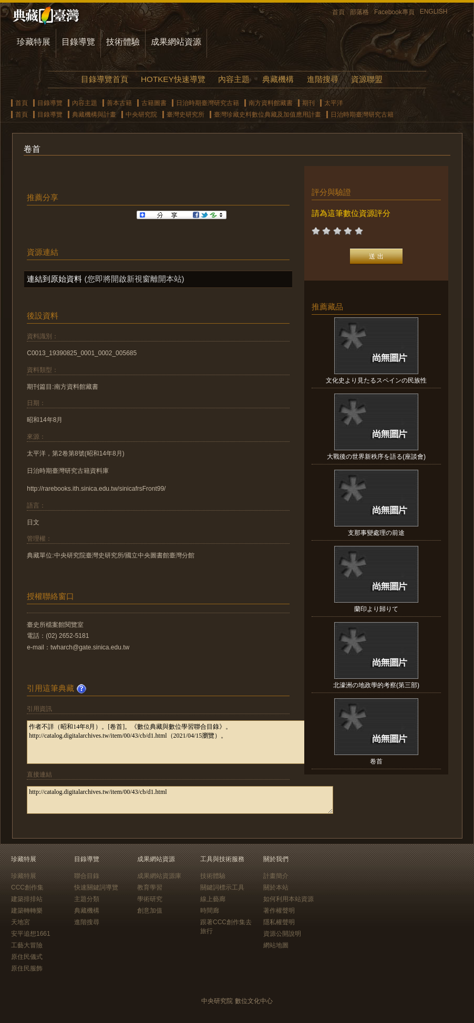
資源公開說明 (282, 933)
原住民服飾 (27, 968)
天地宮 (20, 922)
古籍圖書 (154, 103)
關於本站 (275, 887)
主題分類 (86, 899)
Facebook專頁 (394, 12)
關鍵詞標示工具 (222, 887)
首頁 (338, 12)
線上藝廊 (212, 899)
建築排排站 (27, 899)
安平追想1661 (30, 933)
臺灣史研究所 (185, 114)
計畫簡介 (275, 876)
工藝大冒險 (27, 945)
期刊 (308, 103)
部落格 (359, 12)
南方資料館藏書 (271, 103)
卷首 (376, 761)
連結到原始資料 (54, 278)
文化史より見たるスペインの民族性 (376, 380)
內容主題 (234, 79)
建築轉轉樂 (27, 910)
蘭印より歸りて (376, 609)
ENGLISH (434, 11)
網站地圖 (275, 945)
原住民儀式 (27, 956)
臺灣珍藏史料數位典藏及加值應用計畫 (267, 114)
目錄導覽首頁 (104, 79)
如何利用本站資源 (288, 899)
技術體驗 (123, 41)
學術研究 (149, 899)
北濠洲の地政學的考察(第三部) (376, 685)
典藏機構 (278, 79)
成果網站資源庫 (159, 876)
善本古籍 (119, 103)
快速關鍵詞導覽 (96, 887)
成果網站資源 (176, 41)
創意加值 (149, 910)
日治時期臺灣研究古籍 (207, 103)
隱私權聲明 (279, 922)
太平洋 (333, 103)
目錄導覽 (78, 41)
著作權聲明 (279, 910)
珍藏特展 (33, 41)
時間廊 (209, 910)
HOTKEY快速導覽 (173, 79)
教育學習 (149, 887)
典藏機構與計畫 (94, 114)
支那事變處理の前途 (376, 532)
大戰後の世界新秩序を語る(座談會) (376, 456)
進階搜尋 (322, 79)
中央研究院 (141, 114)
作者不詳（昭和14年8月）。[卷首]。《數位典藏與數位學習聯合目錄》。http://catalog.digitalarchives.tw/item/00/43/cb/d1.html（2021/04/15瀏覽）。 (180, 742)
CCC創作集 (27, 887)
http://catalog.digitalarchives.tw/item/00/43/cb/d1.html (180, 800)
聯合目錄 (86, 876)
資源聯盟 (367, 79)
